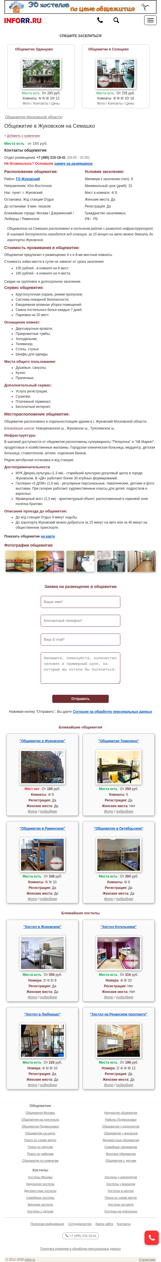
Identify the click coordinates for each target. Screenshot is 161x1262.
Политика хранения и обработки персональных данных (80, 1248)
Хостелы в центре (121, 1190)
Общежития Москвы (40, 1112)
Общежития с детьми (120, 1160)
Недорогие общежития (120, 1112)
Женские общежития (121, 1153)
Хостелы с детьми (40, 1211)
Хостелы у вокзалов (120, 1184)
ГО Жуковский (28, 179)
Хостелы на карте (120, 1204)
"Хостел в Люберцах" (42, 1014)
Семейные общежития (120, 1147)
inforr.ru (30, 1259)
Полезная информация (47, 1224)
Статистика (147, 1259)
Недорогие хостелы (40, 1184)
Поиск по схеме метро (40, 1140)
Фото (32, 811)
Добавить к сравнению (23, 135)
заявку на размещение (73, 164)
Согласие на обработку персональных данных (112, 712)
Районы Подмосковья (120, 1119)
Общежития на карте (40, 1133)
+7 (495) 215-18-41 (51, 158)
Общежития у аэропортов (120, 1126)
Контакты (124, 1224)
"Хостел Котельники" (119, 927)
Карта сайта (104, 1224)
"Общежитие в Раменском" (42, 829)
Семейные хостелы (40, 1197)
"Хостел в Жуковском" (42, 927)
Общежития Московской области (33, 117)
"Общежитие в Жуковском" (42, 741)
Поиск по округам (40, 1147)
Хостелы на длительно (120, 1211)
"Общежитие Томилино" (118, 741)
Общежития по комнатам (40, 1160)
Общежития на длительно (40, 1119)
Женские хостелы (40, 1204)
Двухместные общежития (120, 1140)
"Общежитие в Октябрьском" (118, 829)
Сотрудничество (80, 1224)
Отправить (80, 699)
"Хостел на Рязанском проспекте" (118, 1014)
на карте (48, 536)
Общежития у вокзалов (120, 1133)
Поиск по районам (40, 1153)
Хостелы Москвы (40, 1177)
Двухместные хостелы (40, 1190)
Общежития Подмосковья (40, 1126)
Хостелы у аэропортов (120, 1177)
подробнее (48, 811)
